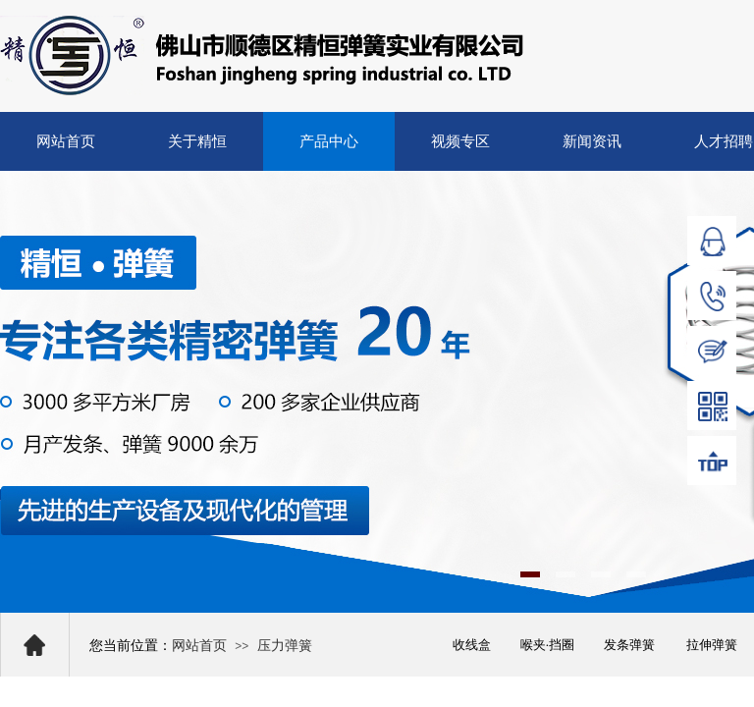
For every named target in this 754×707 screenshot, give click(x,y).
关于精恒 (197, 141)
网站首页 (65, 141)
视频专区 (460, 141)
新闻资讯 (592, 141)
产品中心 (328, 141)
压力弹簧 (284, 645)
